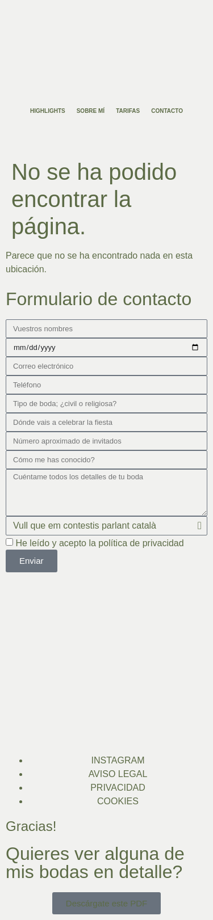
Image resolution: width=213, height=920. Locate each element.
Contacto (167, 111)
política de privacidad (140, 543)
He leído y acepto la (99, 543)
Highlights (47, 111)
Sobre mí (91, 111)
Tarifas (128, 111)
